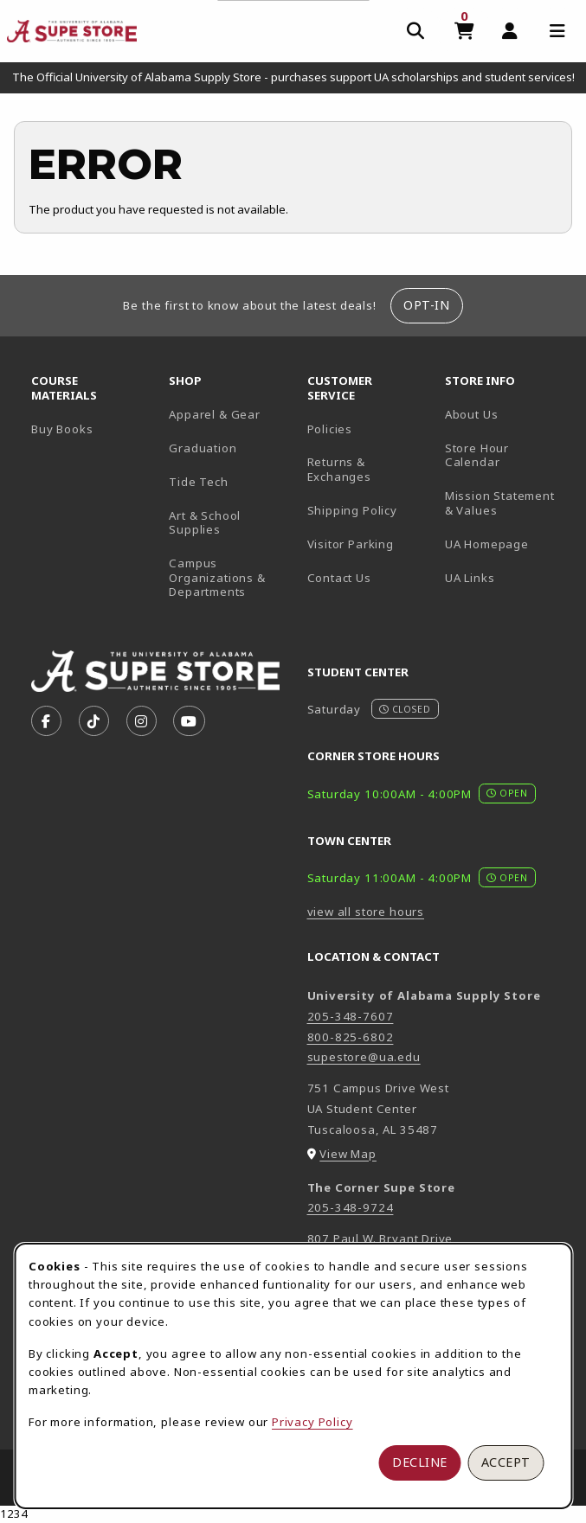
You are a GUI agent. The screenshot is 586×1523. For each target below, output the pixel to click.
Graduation (202, 448)
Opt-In (426, 305)
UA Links (470, 578)
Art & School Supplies (205, 523)
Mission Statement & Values (500, 503)
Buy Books (62, 429)
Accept (506, 1462)
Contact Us (339, 578)
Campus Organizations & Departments (231, 577)
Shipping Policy (352, 510)
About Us (472, 414)
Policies (330, 429)
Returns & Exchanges (339, 469)
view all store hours (366, 911)
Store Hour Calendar (507, 455)
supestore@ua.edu (364, 1057)
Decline (420, 1462)
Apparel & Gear (215, 414)
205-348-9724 (350, 1207)
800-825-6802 (350, 1037)
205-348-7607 (350, 1016)
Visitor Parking (350, 544)
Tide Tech (198, 482)
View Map (348, 1153)
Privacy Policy (312, 1422)
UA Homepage (507, 543)
